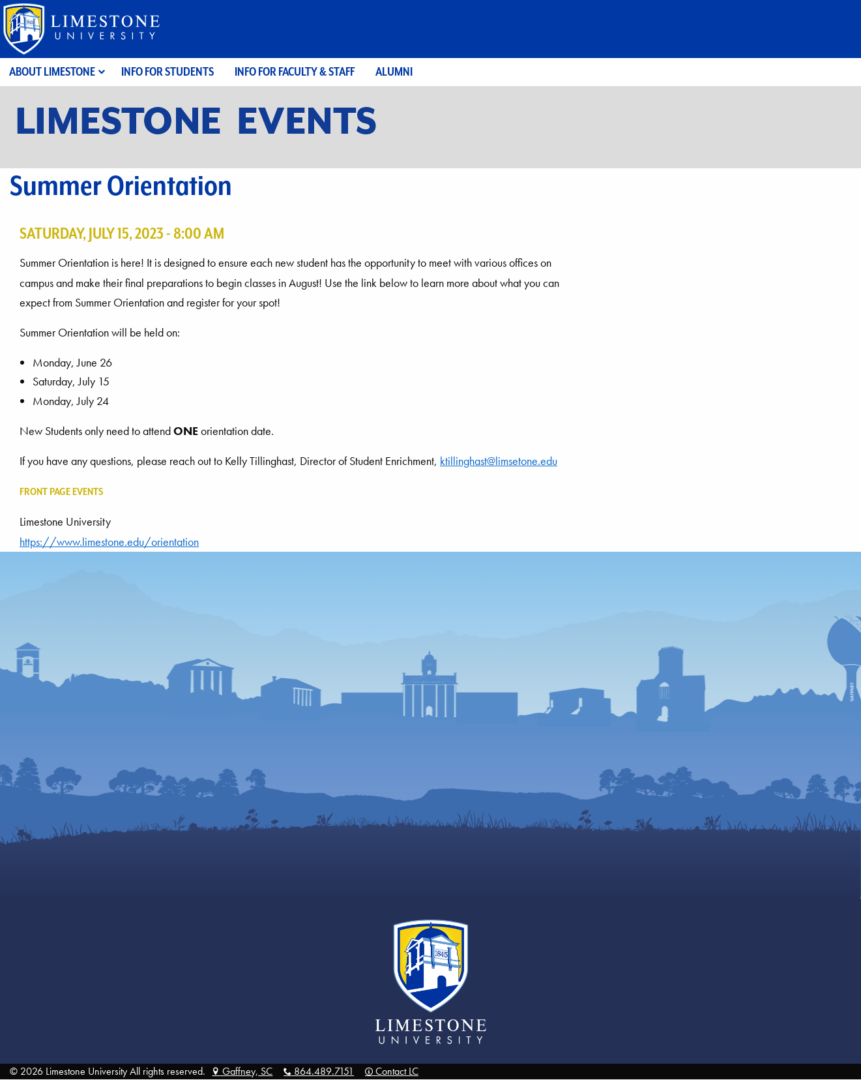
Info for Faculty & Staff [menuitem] (295, 71)
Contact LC (391, 1071)
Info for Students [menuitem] (167, 71)
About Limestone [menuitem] (52, 71)
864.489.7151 (319, 1071)
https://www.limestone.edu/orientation (109, 542)
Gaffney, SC (242, 1071)
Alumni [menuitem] (394, 71)
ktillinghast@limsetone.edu (498, 461)
